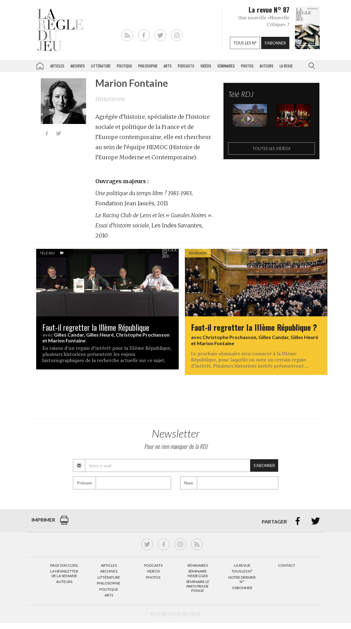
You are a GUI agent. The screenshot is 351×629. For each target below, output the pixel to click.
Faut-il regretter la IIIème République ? (254, 327)
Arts (168, 65)
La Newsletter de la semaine (64, 573)
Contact (286, 565)
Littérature (101, 65)
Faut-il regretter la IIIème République (95, 327)
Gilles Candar (69, 335)
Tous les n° (245, 43)
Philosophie (148, 65)
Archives (78, 65)
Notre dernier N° (242, 579)
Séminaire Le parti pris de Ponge (197, 586)
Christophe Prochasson (143, 335)
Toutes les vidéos (271, 148)
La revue (286, 65)
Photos (247, 65)
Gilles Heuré (100, 335)
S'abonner (275, 43)
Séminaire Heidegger (198, 573)
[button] (310, 66)
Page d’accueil (64, 565)
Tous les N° (242, 571)
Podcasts (186, 65)
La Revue (242, 565)
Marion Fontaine (67, 340)
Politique (124, 65)
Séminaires (226, 65)
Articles (57, 65)
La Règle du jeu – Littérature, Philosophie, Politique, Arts (40, 65)
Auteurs (266, 65)
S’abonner (242, 587)
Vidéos (205, 65)
